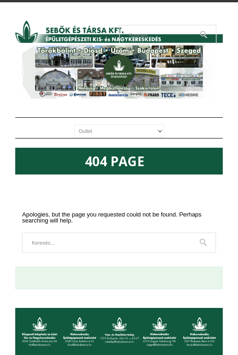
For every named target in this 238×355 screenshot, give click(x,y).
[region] (119, 71)
